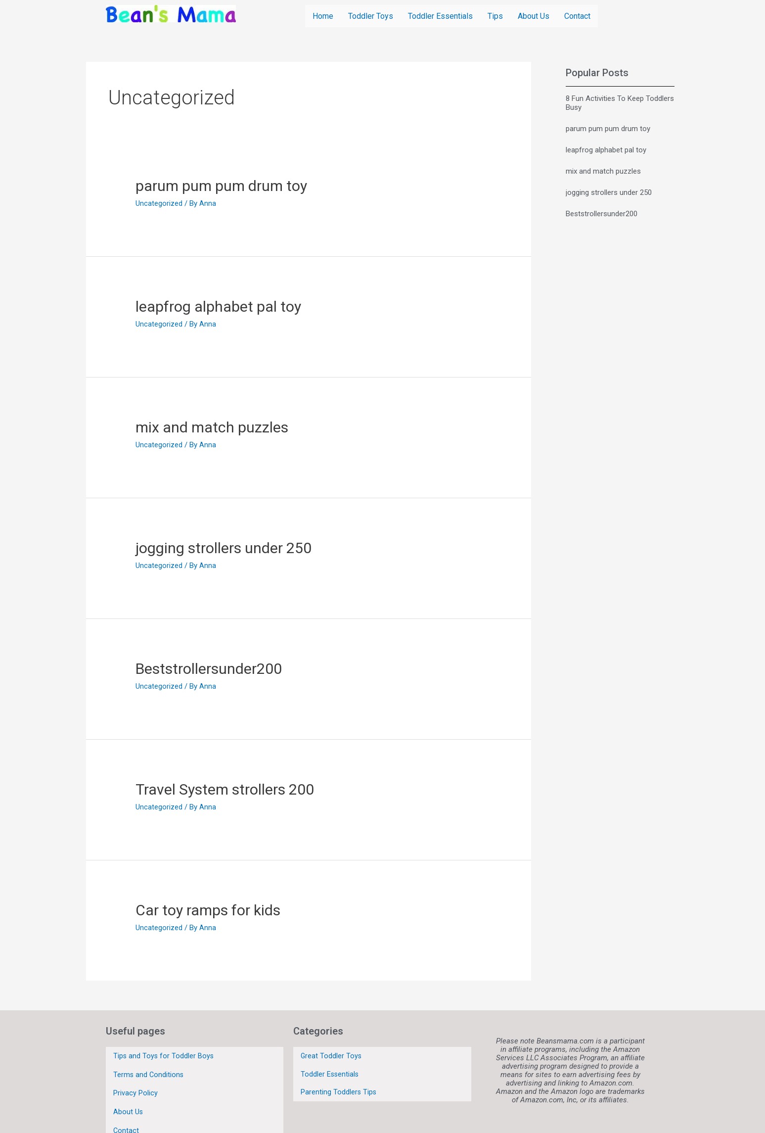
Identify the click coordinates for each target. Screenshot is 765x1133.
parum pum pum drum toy (221, 185)
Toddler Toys (370, 15)
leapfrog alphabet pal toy (218, 306)
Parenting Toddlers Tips (339, 1079)
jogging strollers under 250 (223, 547)
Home (323, 15)
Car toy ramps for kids (207, 909)
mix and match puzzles (211, 426)
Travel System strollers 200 (224, 789)
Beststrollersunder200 (208, 668)
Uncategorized (158, 202)
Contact (577, 15)
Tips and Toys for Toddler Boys (164, 1053)
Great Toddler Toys (331, 1052)
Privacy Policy (135, 1082)
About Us (533, 15)
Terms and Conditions (149, 1067)
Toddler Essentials (440, 15)
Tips (495, 15)
